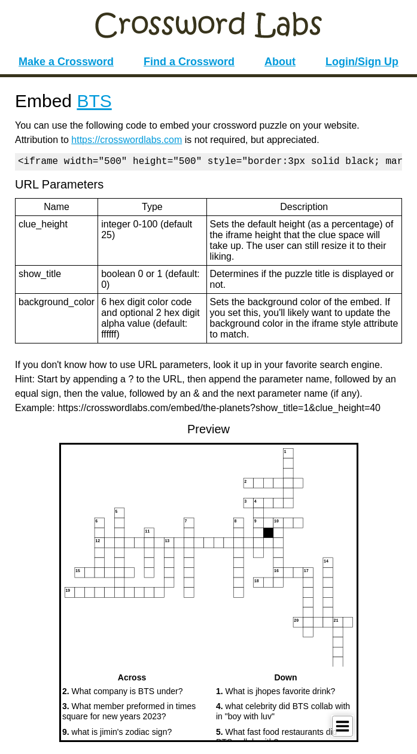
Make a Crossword (66, 62)
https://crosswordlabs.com (126, 140)
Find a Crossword (189, 62)
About (280, 62)
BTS (94, 101)
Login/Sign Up (361, 62)
